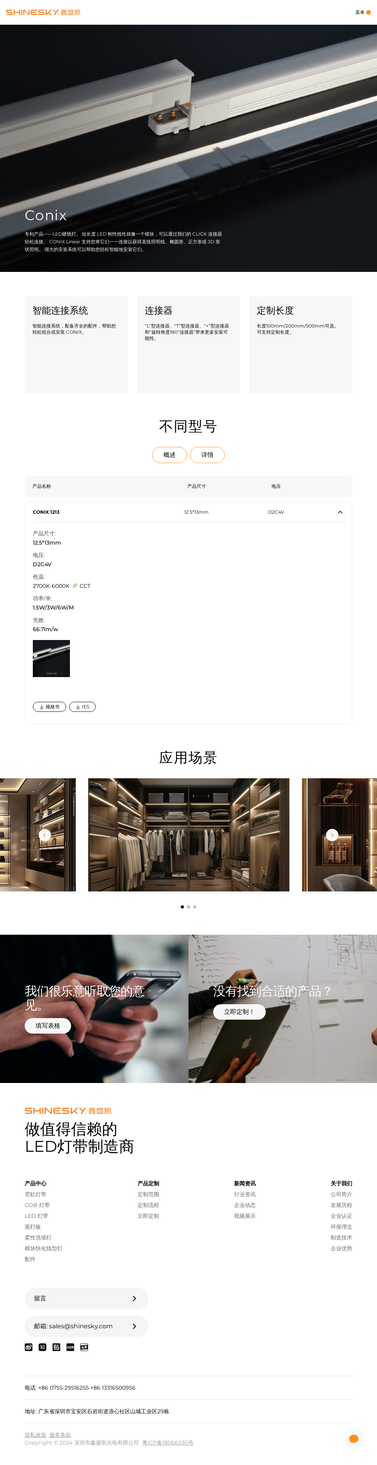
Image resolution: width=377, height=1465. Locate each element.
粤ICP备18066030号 (168, 1442)
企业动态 (245, 1205)
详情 (207, 454)
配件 (30, 1259)
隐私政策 (35, 1434)
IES (82, 707)
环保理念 (341, 1226)
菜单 (363, 12)
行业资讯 (245, 1194)
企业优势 (341, 1248)
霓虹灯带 (35, 1194)
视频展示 (245, 1215)
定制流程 (148, 1205)
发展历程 (341, 1205)
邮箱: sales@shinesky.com (86, 1326)
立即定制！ (239, 1011)
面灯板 (33, 1226)
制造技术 (341, 1237)
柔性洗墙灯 (38, 1237)
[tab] (182, 907)
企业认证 (341, 1215)
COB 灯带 (37, 1205)
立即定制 (148, 1215)
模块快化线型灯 (44, 1248)
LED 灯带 (36, 1215)
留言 (86, 1298)
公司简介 (341, 1194)
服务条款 (60, 1434)
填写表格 (48, 1025)
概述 (169, 454)
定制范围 (148, 1194)
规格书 (49, 707)
